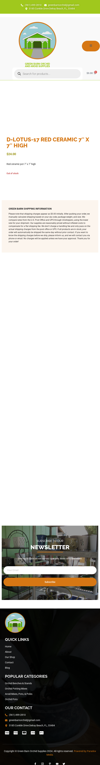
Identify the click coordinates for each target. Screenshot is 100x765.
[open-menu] (91, 46)
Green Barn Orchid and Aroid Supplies (37, 65)
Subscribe (50, 582)
